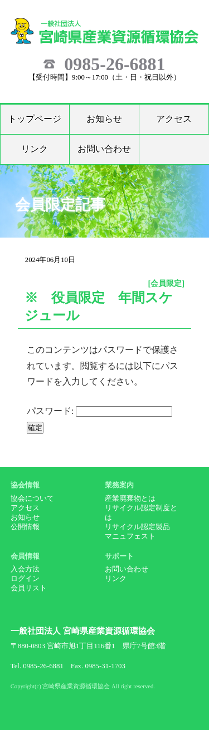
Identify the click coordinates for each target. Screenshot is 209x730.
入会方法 (25, 569)
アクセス (174, 119)
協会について (32, 498)
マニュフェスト (130, 536)
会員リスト (29, 588)
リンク (34, 149)
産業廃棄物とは (130, 498)
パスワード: (99, 411)
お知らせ (104, 119)
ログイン (25, 579)
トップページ (34, 119)
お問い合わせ (104, 149)
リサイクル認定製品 (137, 527)
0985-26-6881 (114, 64)
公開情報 (25, 527)
